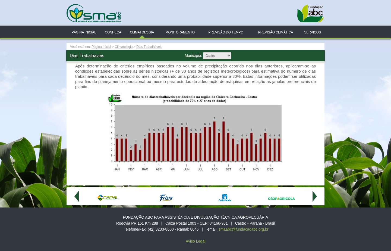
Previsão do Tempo (225, 32)
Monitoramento (180, 32)
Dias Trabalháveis (149, 47)
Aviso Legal (195, 241)
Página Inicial (84, 32)
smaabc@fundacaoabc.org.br (244, 229)
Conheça (113, 32)
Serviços (312, 32)
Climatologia (142, 32)
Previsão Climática (275, 32)
